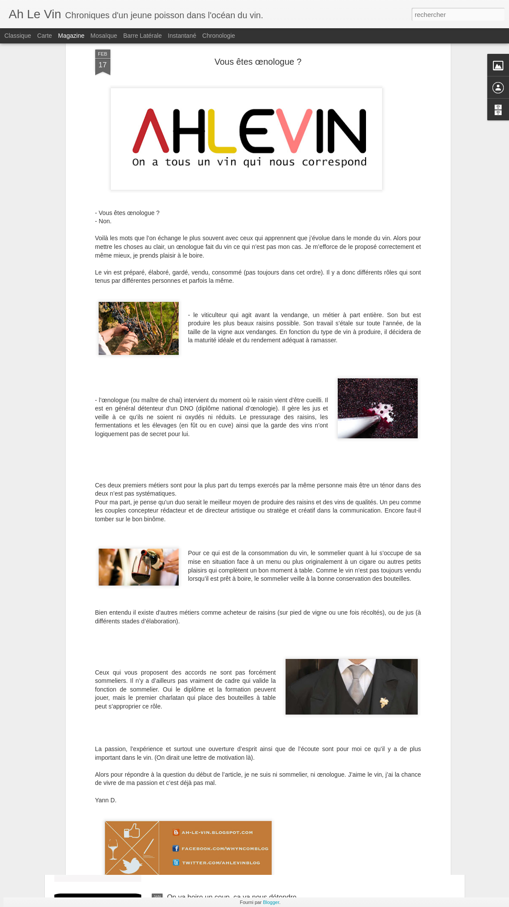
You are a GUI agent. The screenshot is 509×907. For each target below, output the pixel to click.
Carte (44, 35)
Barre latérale (142, 35)
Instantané (182, 35)
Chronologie (218, 35)
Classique (17, 35)
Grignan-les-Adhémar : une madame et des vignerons (250, 798)
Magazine (71, 35)
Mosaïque (103, 35)
